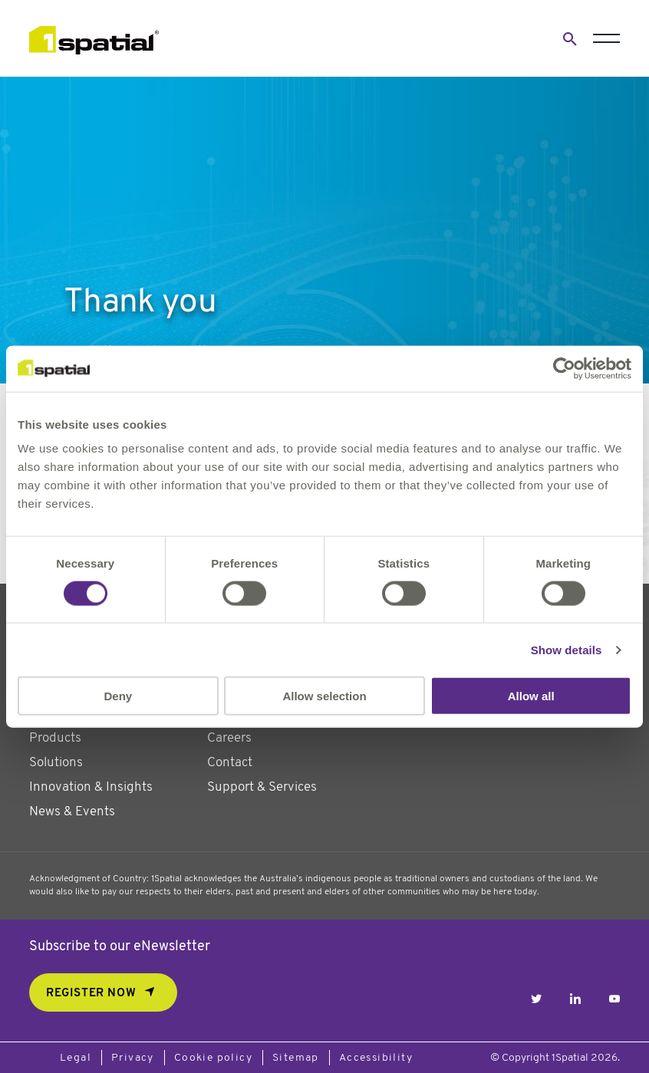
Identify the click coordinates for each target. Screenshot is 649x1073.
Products (55, 738)
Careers (229, 738)
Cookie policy (213, 1058)
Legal (75, 1058)
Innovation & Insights (91, 787)
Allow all (531, 696)
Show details (566, 649)
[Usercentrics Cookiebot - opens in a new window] (564, 368)
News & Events (72, 811)
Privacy (132, 1058)
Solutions (56, 762)
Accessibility (376, 1058)
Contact (229, 762)
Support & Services (262, 787)
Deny (118, 696)
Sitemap (295, 1058)
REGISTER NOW (91, 993)
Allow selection (324, 696)
